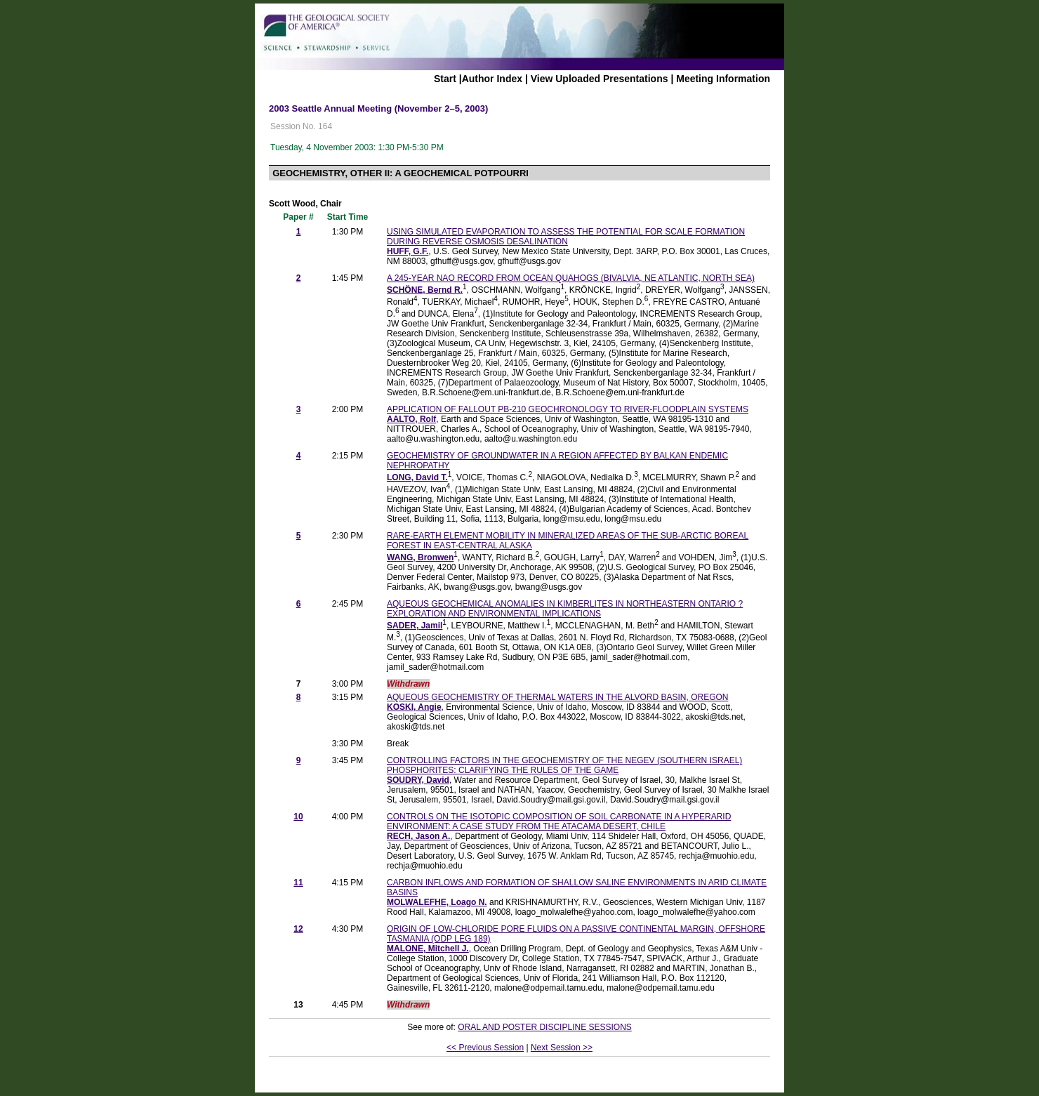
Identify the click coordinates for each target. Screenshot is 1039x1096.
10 (298, 816)
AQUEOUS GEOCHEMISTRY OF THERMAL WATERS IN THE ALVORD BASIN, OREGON (558, 697)
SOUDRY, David (418, 780)
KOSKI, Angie (414, 707)
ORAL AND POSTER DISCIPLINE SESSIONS (545, 1027)
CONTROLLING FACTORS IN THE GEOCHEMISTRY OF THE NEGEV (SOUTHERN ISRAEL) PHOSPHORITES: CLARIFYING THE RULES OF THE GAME (564, 765)
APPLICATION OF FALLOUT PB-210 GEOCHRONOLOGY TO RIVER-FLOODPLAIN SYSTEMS (567, 409)
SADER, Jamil (414, 625)
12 (298, 929)
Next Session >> (562, 1047)
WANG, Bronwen (420, 557)
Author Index (492, 78)
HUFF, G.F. (407, 251)
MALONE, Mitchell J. (428, 948)
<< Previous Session (485, 1047)
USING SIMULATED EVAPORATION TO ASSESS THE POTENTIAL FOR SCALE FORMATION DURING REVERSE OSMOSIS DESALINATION (566, 236)
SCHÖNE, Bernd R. (425, 290)
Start (445, 78)
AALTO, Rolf (411, 419)
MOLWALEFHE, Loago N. (437, 902)
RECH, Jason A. (418, 836)
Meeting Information (723, 78)
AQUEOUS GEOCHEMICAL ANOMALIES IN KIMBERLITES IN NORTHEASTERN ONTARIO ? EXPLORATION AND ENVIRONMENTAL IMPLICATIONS (565, 609)
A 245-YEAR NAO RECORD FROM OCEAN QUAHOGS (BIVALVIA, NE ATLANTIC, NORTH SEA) (571, 278)
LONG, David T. (417, 477)
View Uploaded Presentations (599, 78)
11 (298, 882)
